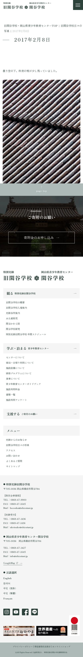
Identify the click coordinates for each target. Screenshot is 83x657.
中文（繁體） (10, 593)
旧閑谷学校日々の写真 (17, 445)
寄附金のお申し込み (39, 237)
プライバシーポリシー (23, 646)
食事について (13, 378)
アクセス (10, 450)
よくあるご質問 (14, 461)
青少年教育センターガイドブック (23, 384)
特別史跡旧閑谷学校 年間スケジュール (26, 334)
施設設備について (15, 368)
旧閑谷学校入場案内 (16, 307)
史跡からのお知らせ (16, 439)
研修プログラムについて (19, 373)
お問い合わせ (13, 455)
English (7, 578)
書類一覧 (10, 394)
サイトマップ (13, 466)
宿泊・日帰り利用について (20, 362)
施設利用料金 (13, 389)
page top (41, 190)
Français (7, 598)
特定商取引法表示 (42, 646)
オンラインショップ (61, 646)
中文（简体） (10, 588)
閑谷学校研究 (13, 329)
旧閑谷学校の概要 (15, 302)
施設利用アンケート (16, 400)
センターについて (15, 357)
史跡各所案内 (13, 313)
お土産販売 (12, 318)
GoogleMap (9, 562)
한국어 (6, 583)
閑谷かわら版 (13, 323)
